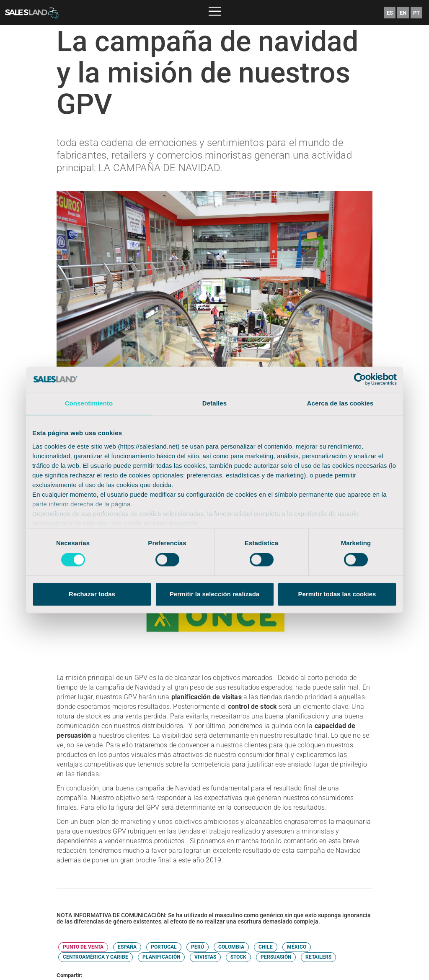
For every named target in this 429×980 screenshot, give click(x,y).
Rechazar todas (92, 594)
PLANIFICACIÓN (161, 957)
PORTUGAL (164, 947)
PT (416, 13)
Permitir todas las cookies (337, 594)
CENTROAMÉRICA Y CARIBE (95, 957)
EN (403, 13)
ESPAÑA (127, 947)
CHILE (265, 947)
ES (390, 13)
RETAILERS (318, 957)
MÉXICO (296, 947)
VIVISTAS (205, 957)
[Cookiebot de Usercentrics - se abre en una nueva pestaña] (360, 379)
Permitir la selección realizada (214, 594)
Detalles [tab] (214, 403)
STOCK (238, 957)
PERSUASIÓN (276, 957)
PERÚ (197, 947)
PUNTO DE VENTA (83, 947)
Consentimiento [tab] (89, 403)
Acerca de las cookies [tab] (340, 403)
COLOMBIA (231, 947)
